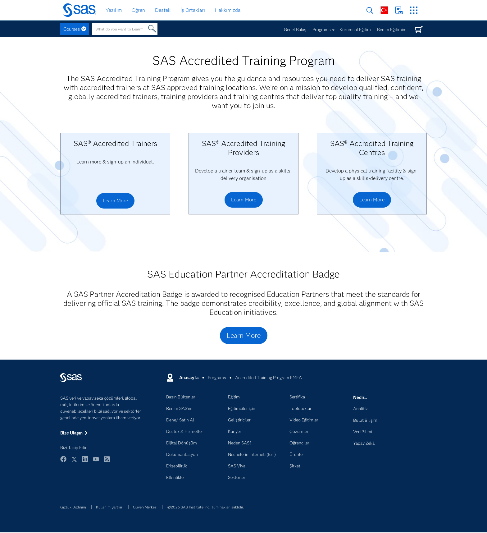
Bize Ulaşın (399, 10)
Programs (321, 29)
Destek (163, 10)
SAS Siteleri (413, 10)
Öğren (138, 10)
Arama (370, 10)
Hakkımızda (227, 10)
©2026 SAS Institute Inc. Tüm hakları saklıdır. (205, 507)
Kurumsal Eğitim (355, 29)
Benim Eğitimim (392, 29)
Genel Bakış (295, 29)
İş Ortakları (192, 10)
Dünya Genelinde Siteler (384, 10)
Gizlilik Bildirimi (73, 507)
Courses (71, 29)
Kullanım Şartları (109, 507)
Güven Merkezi (145, 507)
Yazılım (114, 10)
